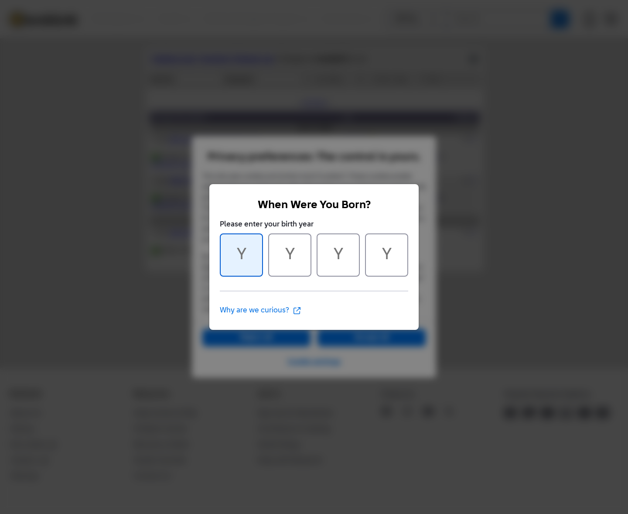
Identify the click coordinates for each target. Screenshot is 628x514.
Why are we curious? (260, 310)
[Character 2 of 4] (289, 255)
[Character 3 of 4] (338, 255)
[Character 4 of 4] (386, 255)
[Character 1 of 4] (241, 255)
